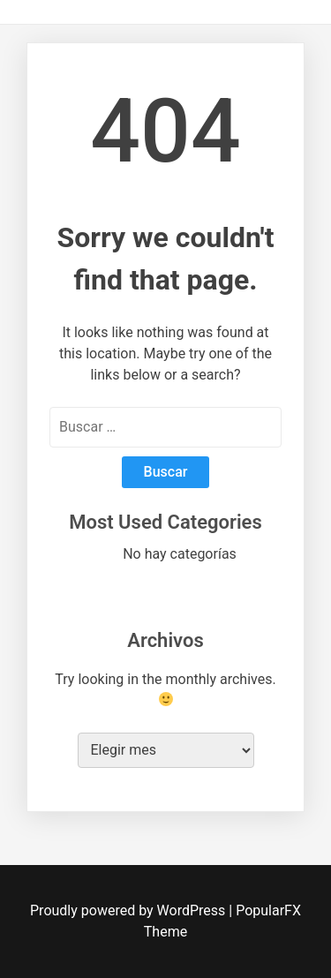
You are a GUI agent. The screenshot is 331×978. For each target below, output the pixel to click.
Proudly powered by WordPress (129, 910)
